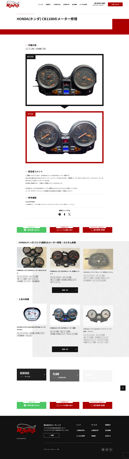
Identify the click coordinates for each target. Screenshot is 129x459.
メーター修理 (30, 49)
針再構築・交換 (41, 49)
